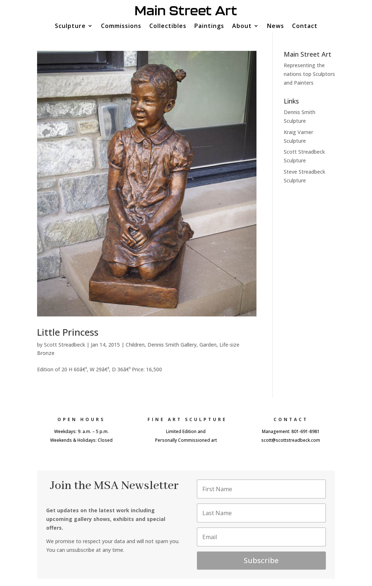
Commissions (121, 26)
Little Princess (67, 332)
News (275, 26)
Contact (305, 26)
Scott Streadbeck (64, 344)
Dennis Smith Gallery (172, 344)
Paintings (209, 26)
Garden (208, 344)
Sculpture (70, 26)
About (242, 26)
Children (135, 344)
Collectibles (167, 26)
